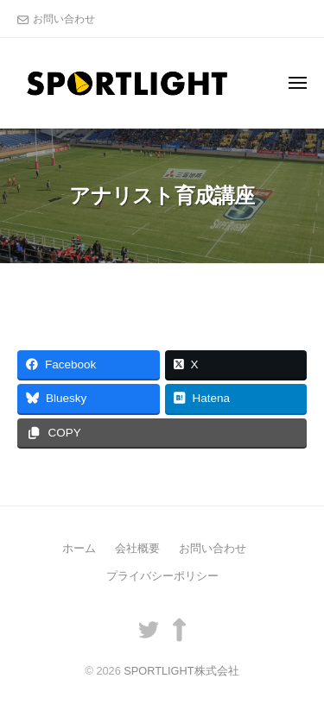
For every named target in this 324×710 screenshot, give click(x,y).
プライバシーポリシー (162, 575)
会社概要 (137, 548)
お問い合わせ (64, 19)
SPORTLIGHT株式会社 (181, 670)
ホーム (79, 548)
